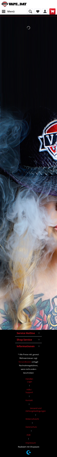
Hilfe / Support (29, 391)
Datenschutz (31, 426)
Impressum (31, 442)
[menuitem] (8, 11)
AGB (28, 434)
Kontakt (29, 400)
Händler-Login (29, 380)
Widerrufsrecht (32, 419)
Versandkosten (25, 361)
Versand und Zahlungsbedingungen (36, 409)
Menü (8, 11)
